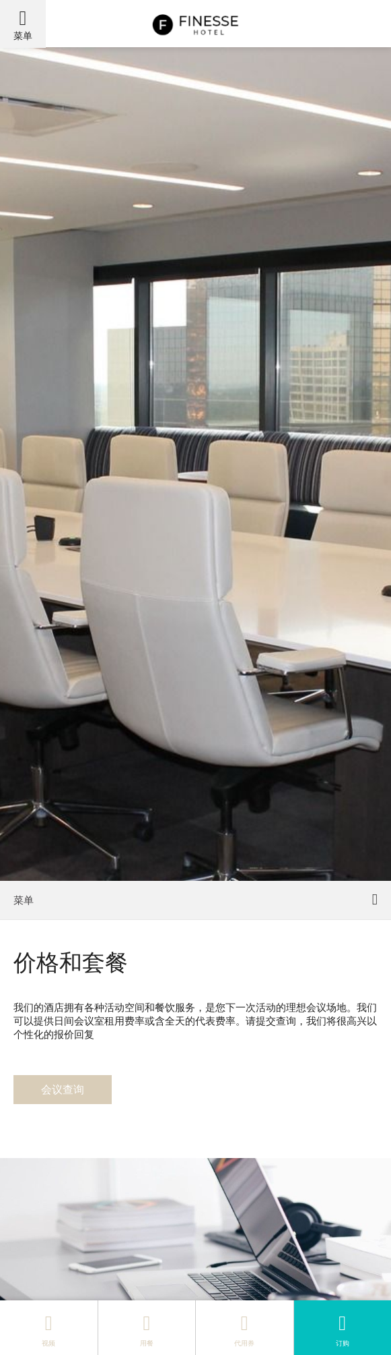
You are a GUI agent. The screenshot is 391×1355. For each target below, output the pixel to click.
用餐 (147, 1327)
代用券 (244, 1327)
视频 (48, 1327)
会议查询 (62, 1089)
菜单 (22, 35)
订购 (343, 1327)
